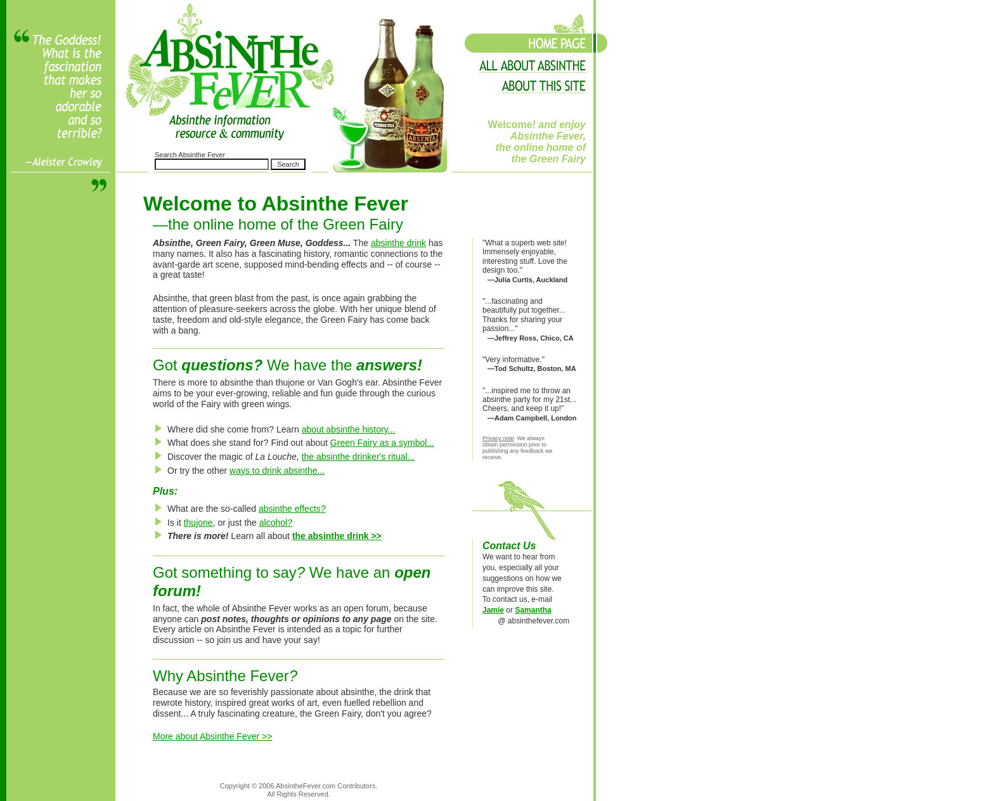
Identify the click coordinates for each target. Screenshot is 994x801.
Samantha (533, 610)
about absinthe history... (349, 429)
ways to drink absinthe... (277, 471)
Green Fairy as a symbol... (382, 443)
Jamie (493, 610)
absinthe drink (398, 243)
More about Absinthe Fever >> (212, 736)
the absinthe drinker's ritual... (358, 457)
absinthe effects (292, 509)
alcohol (275, 523)
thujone (198, 523)
